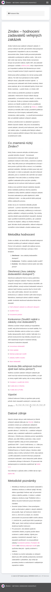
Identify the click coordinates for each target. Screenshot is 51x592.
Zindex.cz (34, 107)
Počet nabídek (14, 350)
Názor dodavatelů (15, 361)
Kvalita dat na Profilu (16, 390)
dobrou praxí (26, 65)
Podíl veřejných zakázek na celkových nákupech (24, 307)
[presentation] (26, 406)
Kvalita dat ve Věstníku (17, 386)
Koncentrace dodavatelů (17, 346)
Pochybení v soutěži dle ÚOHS (19, 382)
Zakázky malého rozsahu (17, 358)
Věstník (30, 422)
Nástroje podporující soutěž (18, 354)
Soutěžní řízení (14, 311)
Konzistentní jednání (16, 314)
